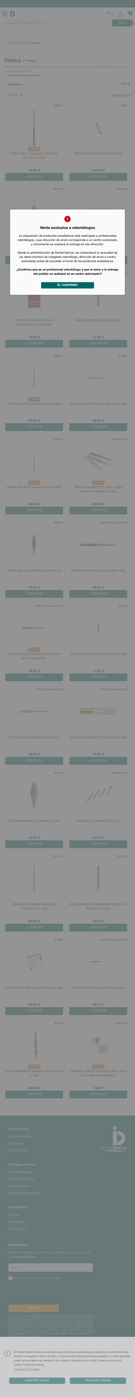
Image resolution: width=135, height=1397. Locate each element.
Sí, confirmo (67, 285)
